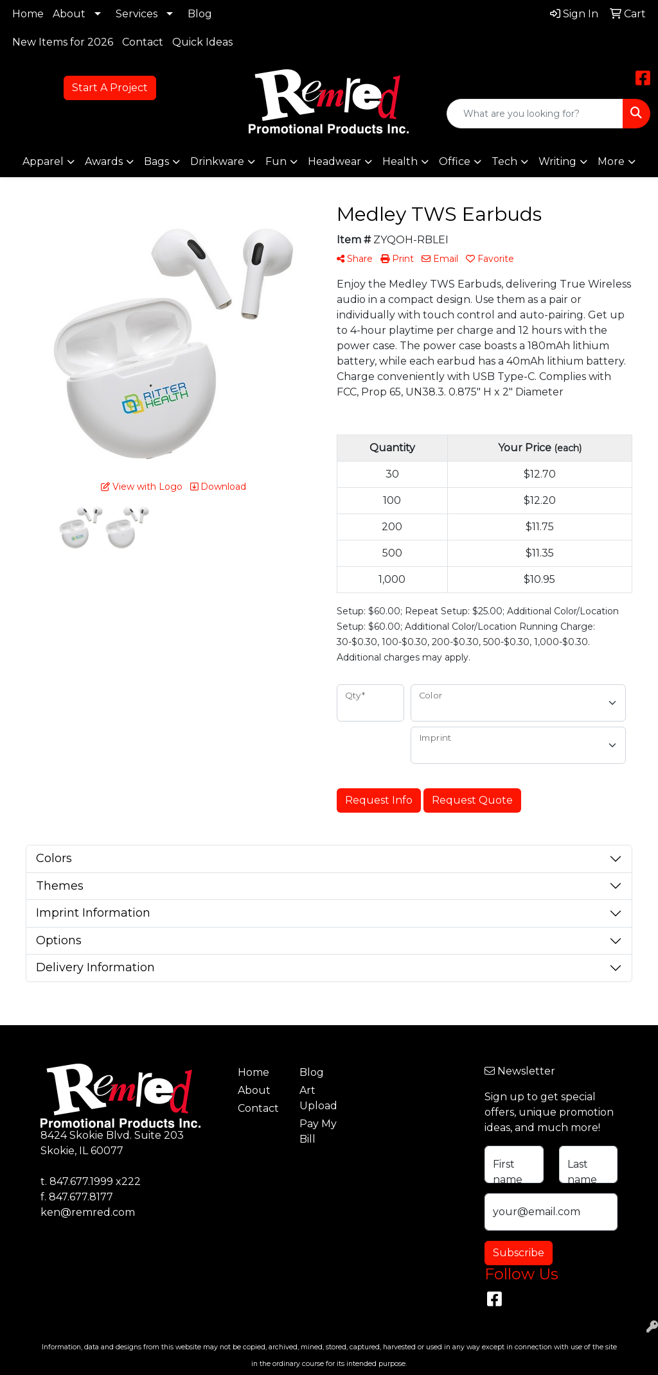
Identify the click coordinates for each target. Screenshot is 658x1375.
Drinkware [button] (217, 161)
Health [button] (400, 161)
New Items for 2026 (62, 42)
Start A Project (110, 88)
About (69, 14)
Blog (200, 14)
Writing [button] (557, 161)
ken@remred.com (87, 1212)
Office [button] (454, 161)
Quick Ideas (202, 42)
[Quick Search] (535, 113)
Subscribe (518, 1253)
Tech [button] (504, 161)
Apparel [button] (43, 161)
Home (28, 14)
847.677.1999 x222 (95, 1181)
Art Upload (318, 1098)
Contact (142, 42)
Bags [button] (156, 161)
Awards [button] (104, 161)
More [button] (611, 161)
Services (136, 14)
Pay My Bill (318, 1131)
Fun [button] (276, 161)
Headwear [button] (334, 161)
